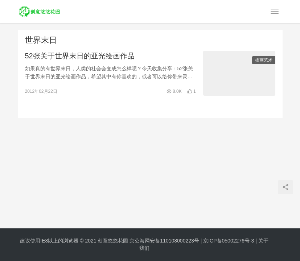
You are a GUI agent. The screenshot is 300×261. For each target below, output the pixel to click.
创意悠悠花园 (113, 241)
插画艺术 (263, 60)
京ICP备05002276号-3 (228, 241)
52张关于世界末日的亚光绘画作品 (80, 56)
